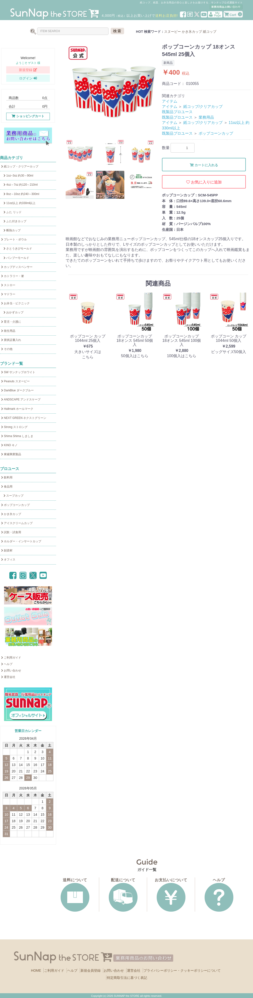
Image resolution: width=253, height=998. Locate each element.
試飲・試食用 (11, 532)
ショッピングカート (28, 116)
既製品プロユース (177, 112)
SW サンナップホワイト (18, 372)
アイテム (169, 101)
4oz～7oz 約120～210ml (19, 184)
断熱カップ (11, 230)
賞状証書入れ (11, 340)
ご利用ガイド (11, 657)
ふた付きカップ (13, 221)
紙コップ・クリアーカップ (19, 166)
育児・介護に (11, 321)
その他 (6, 349)
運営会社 (8, 677)
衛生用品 (8, 331)
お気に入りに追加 (204, 182)
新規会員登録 (90, 970)
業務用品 (206, 117)
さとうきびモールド (16, 248)
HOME (36, 970)
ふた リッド (11, 212)
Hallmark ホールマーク (17, 408)
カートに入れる (204, 165)
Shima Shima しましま (17, 436)
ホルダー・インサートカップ (21, 541)
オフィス (8, 559)
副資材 (6, 550)
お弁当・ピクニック (15, 303)
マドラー (8, 294)
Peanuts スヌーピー (15, 381)
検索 (117, 31)
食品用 (6, 486)
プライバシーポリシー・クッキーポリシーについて (182, 970)
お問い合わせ (11, 670)
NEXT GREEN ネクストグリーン (23, 418)
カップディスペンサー (17, 267)
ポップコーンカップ (15, 505)
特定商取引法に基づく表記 (127, 978)
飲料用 (6, 477)
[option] (112, 89)
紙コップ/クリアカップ (203, 107)
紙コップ (209, 31)
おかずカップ (12, 312)
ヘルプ (6, 664)
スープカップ (12, 495)
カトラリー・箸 (12, 276)
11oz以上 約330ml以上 (18, 203)
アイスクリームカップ (17, 523)
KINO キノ (9, 445)
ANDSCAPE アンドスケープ (20, 399)
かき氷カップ (192, 31)
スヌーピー (172, 31)
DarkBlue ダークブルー (17, 390)
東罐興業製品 (11, 454)
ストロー (8, 285)
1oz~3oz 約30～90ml (17, 175)
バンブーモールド (15, 258)
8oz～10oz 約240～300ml (20, 194)
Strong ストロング (14, 427)
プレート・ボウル (14, 239)
